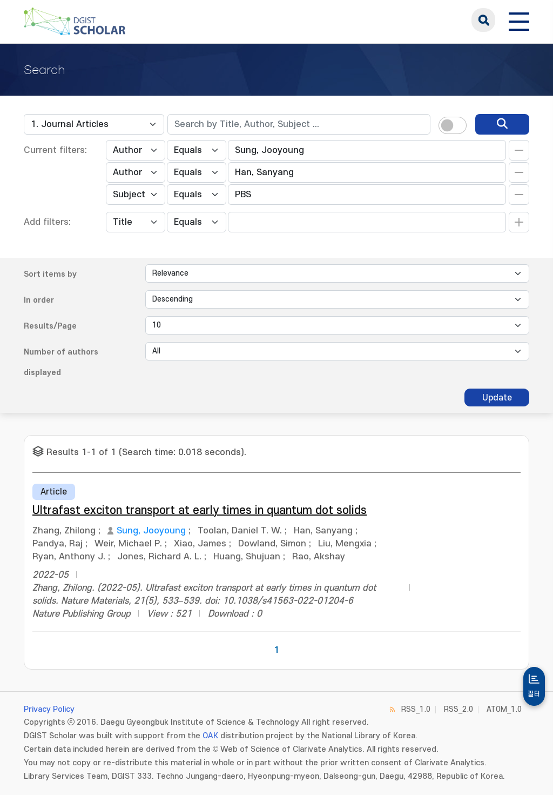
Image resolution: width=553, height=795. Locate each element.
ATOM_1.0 (504, 709)
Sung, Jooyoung (151, 531)
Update (497, 398)
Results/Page (50, 326)
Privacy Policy (49, 709)
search (483, 20)
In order (39, 300)
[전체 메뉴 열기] (519, 20)
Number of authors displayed (61, 362)
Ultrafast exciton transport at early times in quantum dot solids (199, 510)
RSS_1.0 (415, 709)
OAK (210, 735)
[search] (502, 124)
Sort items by (50, 274)
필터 (534, 694)
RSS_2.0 (458, 709)
